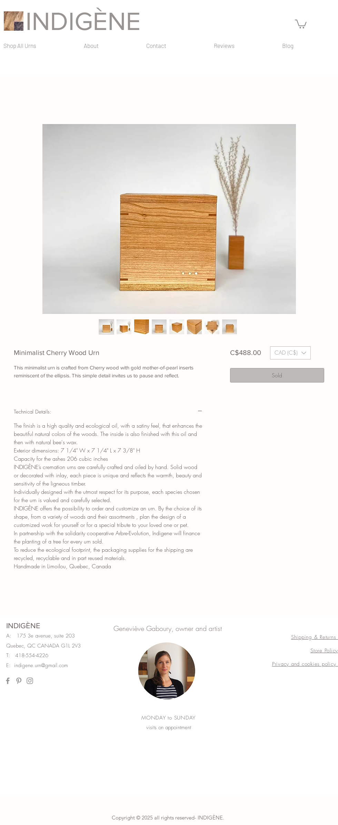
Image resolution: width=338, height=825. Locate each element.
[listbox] (290, 352)
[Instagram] (30, 680)
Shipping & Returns (314, 637)
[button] (301, 24)
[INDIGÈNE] (91, 21)
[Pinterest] (18, 680)
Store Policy (324, 650)
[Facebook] (7, 680)
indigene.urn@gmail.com (41, 665)
